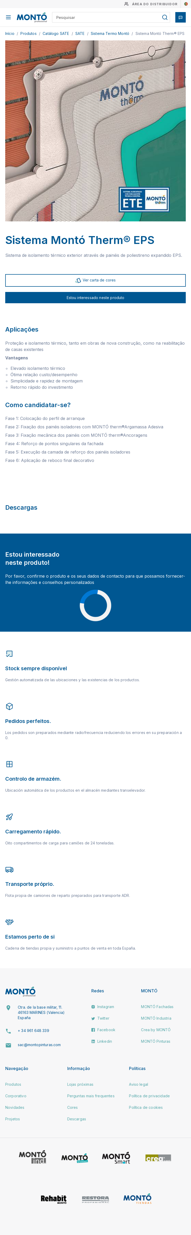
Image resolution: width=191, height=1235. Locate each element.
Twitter (100, 1018)
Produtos (28, 33)
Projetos (12, 1119)
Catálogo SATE (56, 33)
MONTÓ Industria (156, 1018)
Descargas (76, 1119)
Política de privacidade (149, 1096)
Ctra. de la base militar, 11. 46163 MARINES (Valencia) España (41, 1012)
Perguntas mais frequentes (91, 1096)
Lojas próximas (80, 1084)
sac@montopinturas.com (39, 1044)
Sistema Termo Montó (110, 33)
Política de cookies (146, 1107)
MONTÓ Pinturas (155, 1041)
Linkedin (101, 1041)
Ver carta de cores (95, 280)
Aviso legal (138, 1084)
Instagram (102, 1006)
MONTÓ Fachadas (157, 1006)
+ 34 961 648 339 (33, 1030)
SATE (80, 33)
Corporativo (15, 1096)
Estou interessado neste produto (96, 297)
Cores (72, 1107)
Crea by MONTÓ (156, 1030)
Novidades (14, 1107)
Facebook (103, 1030)
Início (10, 33)
